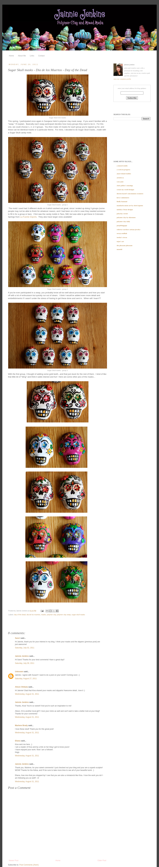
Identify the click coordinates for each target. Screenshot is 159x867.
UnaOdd (119, 249)
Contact (41, 56)
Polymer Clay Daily (123, 221)
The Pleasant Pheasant (124, 245)
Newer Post (13, 860)
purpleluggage (122, 225)
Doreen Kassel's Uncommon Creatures (130, 193)
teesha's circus (122, 237)
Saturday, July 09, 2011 (24, 663)
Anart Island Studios (124, 174)
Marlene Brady (21, 725)
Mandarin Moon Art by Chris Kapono (130, 205)
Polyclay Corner (122, 213)
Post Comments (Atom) (29, 865)
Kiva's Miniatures (123, 198)
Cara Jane (120, 182)
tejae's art (120, 241)
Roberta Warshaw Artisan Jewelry (128, 229)
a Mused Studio (122, 166)
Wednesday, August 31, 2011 (27, 694)
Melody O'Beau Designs (125, 209)
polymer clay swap (64, 615)
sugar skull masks (78, 615)
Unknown (19, 671)
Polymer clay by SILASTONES (126, 217)
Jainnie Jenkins (22, 656)
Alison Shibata (21, 687)
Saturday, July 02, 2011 (24, 648)
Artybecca (120, 178)
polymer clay (51, 615)
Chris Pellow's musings (125, 185)
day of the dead (20, 615)
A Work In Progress (123, 169)
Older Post (101, 860)
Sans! (17, 638)
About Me (22, 56)
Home (11, 56)
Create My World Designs (125, 189)
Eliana (17, 741)
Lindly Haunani (122, 201)
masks (43, 615)
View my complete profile (122, 79)
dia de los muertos (33, 615)
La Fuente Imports (28, 217)
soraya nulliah (122, 233)
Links (32, 56)
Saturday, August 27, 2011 (26, 678)
